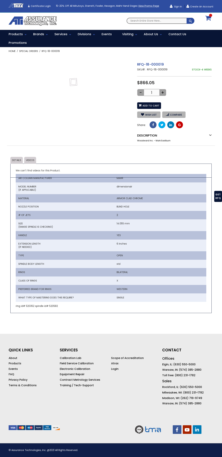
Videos (30, 160)
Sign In (177, 6)
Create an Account (201, 6)
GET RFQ (218, 196)
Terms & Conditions (23, 385)
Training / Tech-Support (77, 385)
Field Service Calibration (77, 363)
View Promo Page (148, 6)
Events (13, 369)
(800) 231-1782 (185, 375)
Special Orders (28, 51)
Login (115, 369)
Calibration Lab (70, 358)
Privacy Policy (18, 380)
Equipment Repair (72, 374)
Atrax (115, 363)
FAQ (11, 374)
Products (15, 363)
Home (12, 51)
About (13, 358)
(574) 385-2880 (190, 370)
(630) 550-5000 (184, 364)
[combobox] (160, 21)
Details (16, 160)
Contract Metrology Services (80, 380)
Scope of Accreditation (127, 358)
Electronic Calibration (75, 369)
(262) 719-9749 (191, 398)
